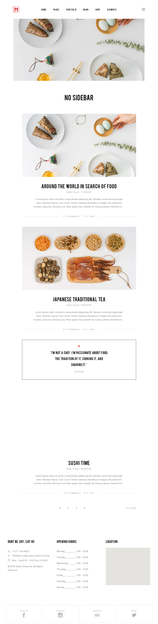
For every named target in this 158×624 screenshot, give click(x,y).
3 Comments (72, 216)
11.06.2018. (86, 192)
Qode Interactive (24, 566)
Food (76, 192)
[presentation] (131, 258)
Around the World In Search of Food (79, 186)
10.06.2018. (86, 305)
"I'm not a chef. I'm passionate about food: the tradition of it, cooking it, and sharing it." (79, 358)
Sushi (69, 192)
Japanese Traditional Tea (79, 299)
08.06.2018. (86, 469)
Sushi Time (79, 463)
